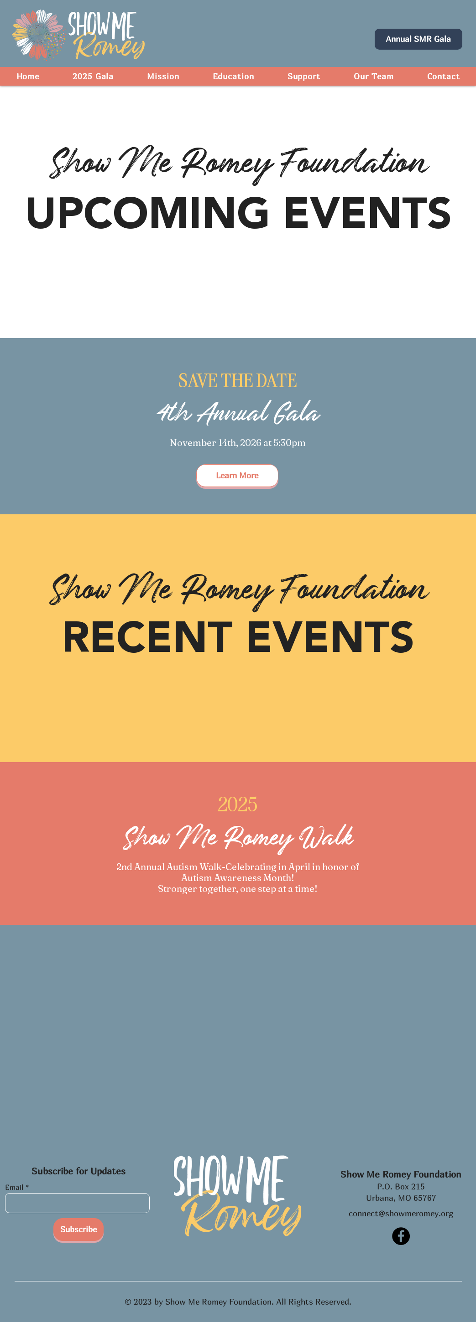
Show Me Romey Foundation (400, 1174)
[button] (233, 76)
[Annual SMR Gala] (418, 39)
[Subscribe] (78, 1229)
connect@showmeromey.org (401, 1213)
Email (14, 1187)
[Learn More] (237, 475)
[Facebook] (401, 1236)
